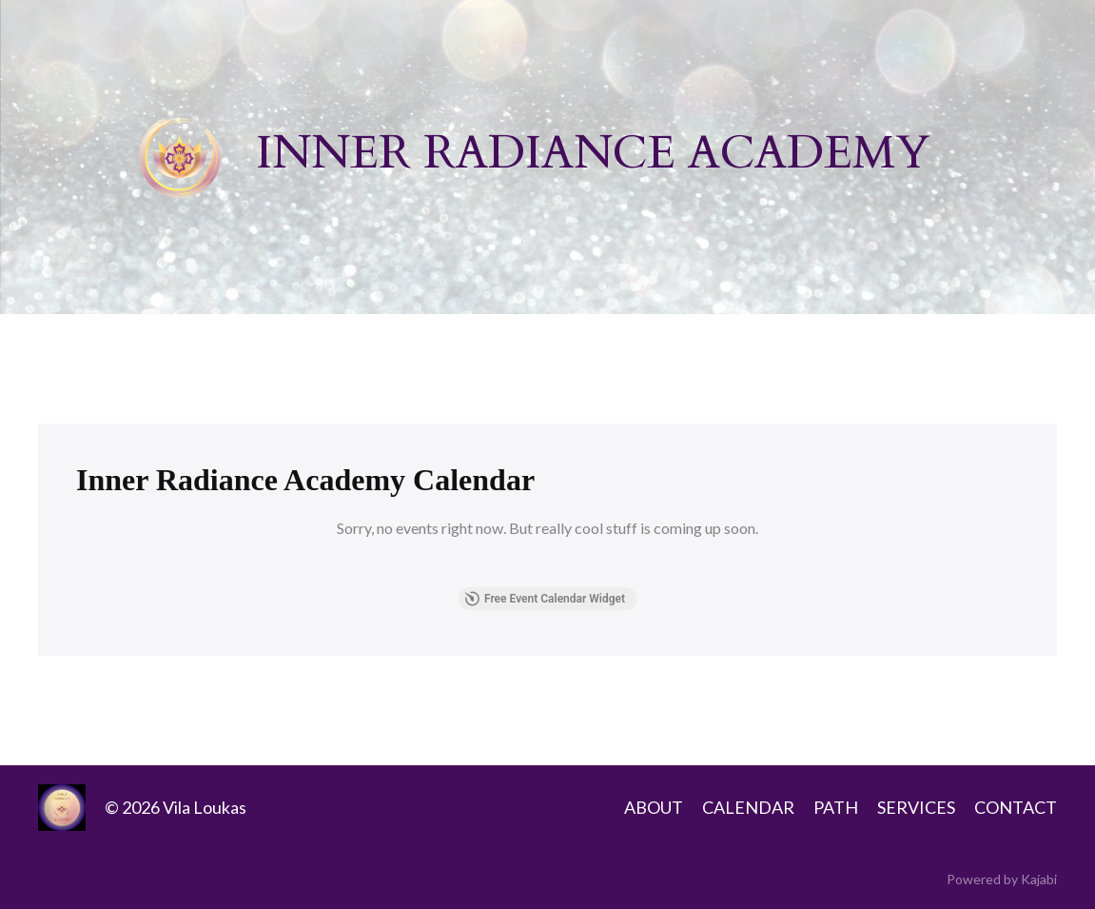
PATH (835, 807)
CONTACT (1015, 807)
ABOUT (653, 807)
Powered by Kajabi (1002, 879)
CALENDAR (748, 807)
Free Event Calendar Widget (544, 598)
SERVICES (916, 807)
